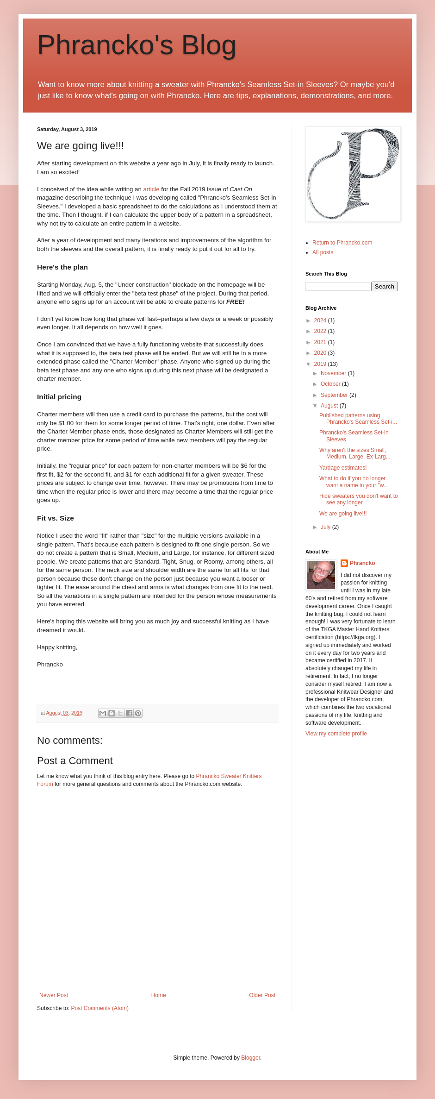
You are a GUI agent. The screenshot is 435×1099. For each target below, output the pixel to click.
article (151, 189)
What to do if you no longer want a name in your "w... (353, 481)
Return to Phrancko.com (342, 242)
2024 (321, 320)
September (335, 395)
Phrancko (362, 563)
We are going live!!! (343, 513)
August (330, 405)
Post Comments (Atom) (100, 1008)
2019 (321, 364)
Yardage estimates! (343, 468)
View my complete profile (336, 733)
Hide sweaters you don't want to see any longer (358, 499)
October (331, 384)
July (326, 527)
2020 (321, 353)
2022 (321, 331)
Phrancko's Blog (137, 44)
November (334, 373)
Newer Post (53, 995)
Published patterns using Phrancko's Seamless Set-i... (358, 418)
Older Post (262, 995)
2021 (321, 342)
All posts (322, 252)
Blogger (250, 1058)
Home (158, 995)
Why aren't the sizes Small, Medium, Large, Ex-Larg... (355, 453)
